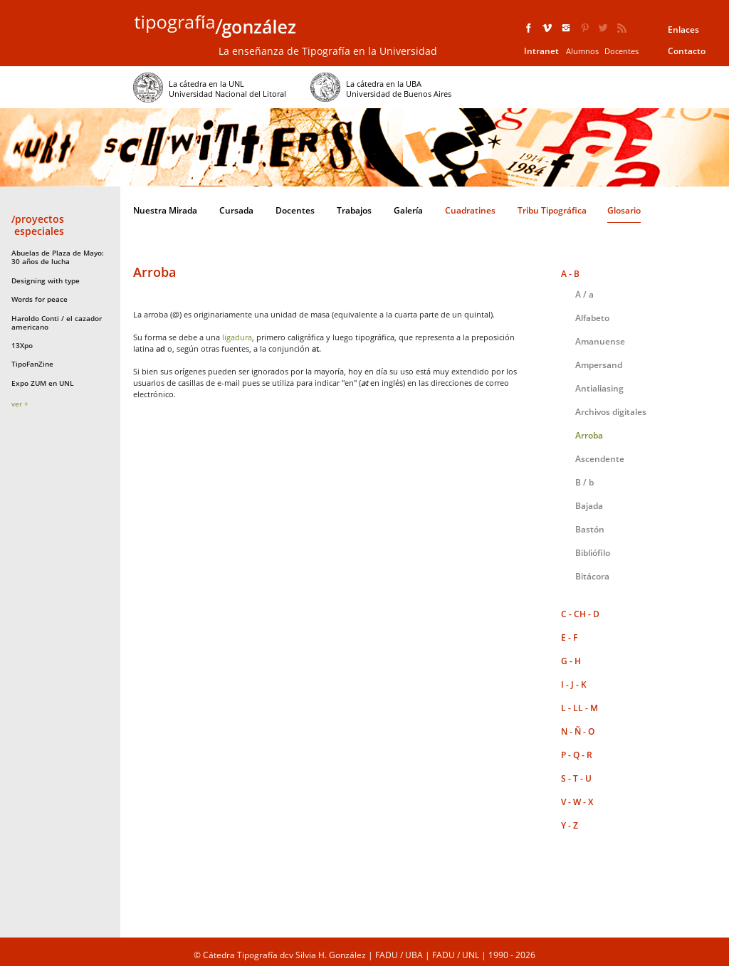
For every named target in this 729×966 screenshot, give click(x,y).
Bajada (589, 506)
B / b (584, 482)
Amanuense (600, 341)
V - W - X (577, 802)
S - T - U (576, 778)
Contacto (687, 51)
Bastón (589, 529)
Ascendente (599, 459)
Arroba (589, 435)
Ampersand (598, 365)
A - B (570, 274)
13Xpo (22, 345)
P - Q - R (576, 755)
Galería (408, 210)
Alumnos (582, 51)
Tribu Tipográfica (552, 210)
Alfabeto (592, 318)
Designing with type (45, 280)
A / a (584, 294)
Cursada (236, 210)
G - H (571, 661)
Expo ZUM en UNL (42, 383)
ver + (19, 404)
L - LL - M (579, 708)
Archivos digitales (610, 412)
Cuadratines (470, 210)
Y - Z (569, 825)
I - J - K (574, 684)
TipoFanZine (32, 363)
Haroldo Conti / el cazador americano (56, 322)
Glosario (624, 210)
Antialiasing (599, 388)
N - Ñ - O (577, 731)
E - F (569, 637)
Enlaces (683, 29)
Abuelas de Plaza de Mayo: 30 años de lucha (57, 257)
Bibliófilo (592, 553)
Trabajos (354, 210)
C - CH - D (580, 614)
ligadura (237, 337)
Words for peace (39, 299)
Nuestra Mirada (165, 210)
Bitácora (592, 576)
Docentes (621, 51)
